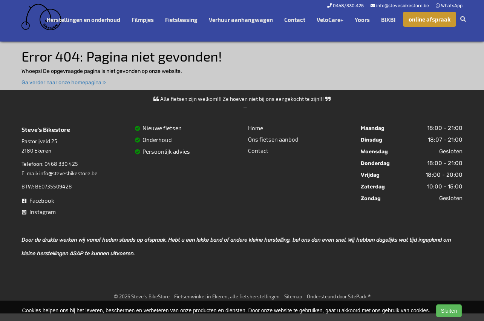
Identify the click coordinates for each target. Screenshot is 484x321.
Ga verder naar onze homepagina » (63, 82)
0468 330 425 (61, 163)
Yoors (362, 19)
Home (255, 128)
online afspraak (429, 19)
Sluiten (449, 311)
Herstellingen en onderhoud (83, 19)
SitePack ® (359, 296)
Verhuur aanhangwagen (241, 19)
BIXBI (388, 19)
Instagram (39, 211)
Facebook (38, 200)
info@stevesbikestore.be (68, 173)
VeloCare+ (330, 19)
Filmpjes (143, 19)
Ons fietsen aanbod (273, 139)
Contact (294, 19)
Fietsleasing (181, 19)
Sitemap (293, 296)
